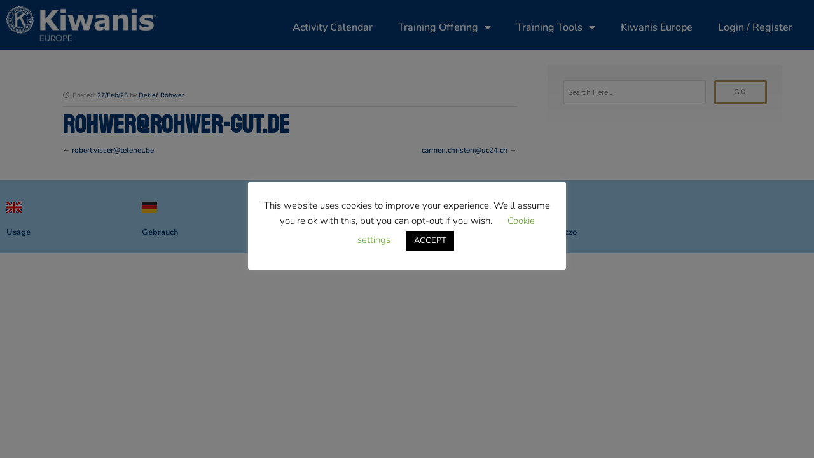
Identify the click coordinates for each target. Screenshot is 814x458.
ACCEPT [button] (430, 240)
